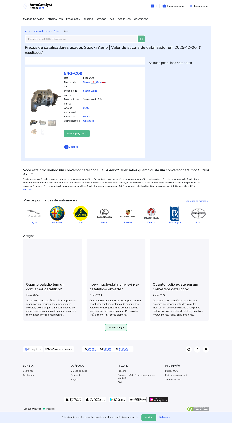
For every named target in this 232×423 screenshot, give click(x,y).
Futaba (89, 116)
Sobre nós (124, 19)
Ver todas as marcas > (197, 201)
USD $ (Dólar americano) (57, 349)
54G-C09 (73, 73)
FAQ (112, 19)
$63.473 (91, 349)
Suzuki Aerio (90, 90)
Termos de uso (173, 379)
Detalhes (71, 146)
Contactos (141, 19)
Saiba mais (164, 417)
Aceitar (149, 417)
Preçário (122, 370)
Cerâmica (88, 120)
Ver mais (27, 189)
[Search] (81, 39)
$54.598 (107, 349)
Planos (88, 19)
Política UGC (171, 370)
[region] (116, 178)
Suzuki (57, 31)
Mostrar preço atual (77, 133)
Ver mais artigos (116, 327)
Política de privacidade (176, 375)
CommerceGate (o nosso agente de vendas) (136, 376)
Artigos (101, 19)
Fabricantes (55, 19)
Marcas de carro (33, 19)
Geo (101, 82)
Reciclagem (73, 19)
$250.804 (123, 349)
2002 (86, 107)
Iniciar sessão (201, 6)
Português (32, 349)
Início (27, 31)
